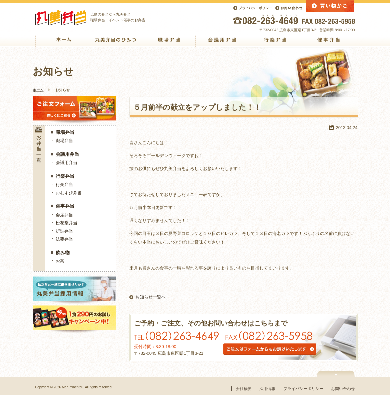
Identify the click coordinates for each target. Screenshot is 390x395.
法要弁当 (64, 239)
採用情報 (267, 388)
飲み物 (63, 252)
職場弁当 (65, 132)
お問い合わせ (343, 388)
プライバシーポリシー (303, 388)
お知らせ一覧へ (150, 297)
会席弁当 (64, 214)
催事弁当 (65, 206)
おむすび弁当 (69, 192)
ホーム (38, 90)
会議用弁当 (67, 154)
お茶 (60, 261)
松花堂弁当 (66, 222)
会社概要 (244, 388)
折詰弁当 (64, 231)
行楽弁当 (65, 176)
